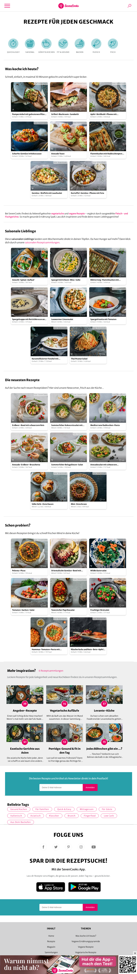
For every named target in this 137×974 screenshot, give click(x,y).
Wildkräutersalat (98, 570)
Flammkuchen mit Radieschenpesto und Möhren (106, 153)
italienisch (16, 815)
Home (51, 936)
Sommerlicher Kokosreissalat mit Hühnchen (67, 425)
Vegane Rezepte (86, 947)
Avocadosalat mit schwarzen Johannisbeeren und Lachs (103, 464)
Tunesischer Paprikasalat (63, 610)
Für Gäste (107, 809)
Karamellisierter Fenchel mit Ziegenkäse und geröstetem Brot (47, 359)
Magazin (51, 947)
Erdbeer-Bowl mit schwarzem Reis (28, 425)
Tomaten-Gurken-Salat (23, 610)
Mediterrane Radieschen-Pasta (105, 425)
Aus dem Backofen (20, 822)
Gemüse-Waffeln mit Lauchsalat (47, 193)
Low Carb (109, 815)
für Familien (42, 809)
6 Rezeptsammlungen (51, 670)
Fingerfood (90, 815)
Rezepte (51, 941)
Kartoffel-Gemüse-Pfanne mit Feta (87, 193)
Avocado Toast (58, 153)
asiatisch (35, 815)
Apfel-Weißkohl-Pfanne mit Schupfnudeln (103, 114)
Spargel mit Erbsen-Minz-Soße (65, 280)
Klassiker (54, 815)
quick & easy (64, 809)
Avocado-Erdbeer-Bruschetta (26, 464)
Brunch (72, 815)
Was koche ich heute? (86, 936)
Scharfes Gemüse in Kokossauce (27, 153)
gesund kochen (18, 809)
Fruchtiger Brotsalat (99, 610)
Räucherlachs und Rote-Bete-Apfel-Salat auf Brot (88, 649)
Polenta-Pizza (18, 570)
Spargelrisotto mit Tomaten (103, 319)
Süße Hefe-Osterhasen (42, 504)
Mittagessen (87, 809)
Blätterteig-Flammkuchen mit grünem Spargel (104, 280)
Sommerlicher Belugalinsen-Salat (67, 464)
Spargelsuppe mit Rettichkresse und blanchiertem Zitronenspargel (29, 319)
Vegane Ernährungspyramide (86, 941)
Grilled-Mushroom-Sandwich (65, 114)
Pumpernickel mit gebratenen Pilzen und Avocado (29, 114)
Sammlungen (51, 952)
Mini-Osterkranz (79, 504)
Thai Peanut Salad (79, 359)
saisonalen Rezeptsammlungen (42, 242)
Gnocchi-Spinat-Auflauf (23, 280)
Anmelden (90, 787)
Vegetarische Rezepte (85, 952)
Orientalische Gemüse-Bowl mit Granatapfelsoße (66, 570)
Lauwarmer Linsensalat (62, 319)
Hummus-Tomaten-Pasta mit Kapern (46, 649)
